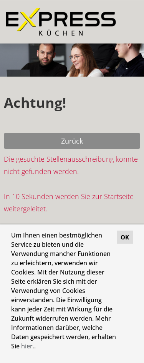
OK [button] (125, 237)
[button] (38, 347)
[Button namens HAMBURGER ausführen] (125, 21)
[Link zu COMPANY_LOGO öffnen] (61, 22)
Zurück (72, 141)
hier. (27, 346)
